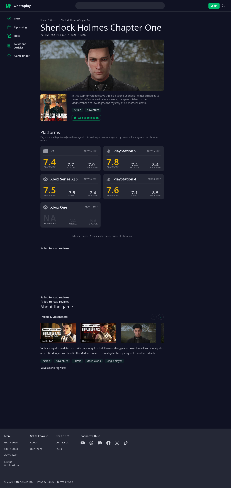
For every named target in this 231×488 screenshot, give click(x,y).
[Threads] (91, 443)
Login (214, 5)
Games (53, 20)
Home (43, 20)
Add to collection (86, 117)
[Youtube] (83, 443)
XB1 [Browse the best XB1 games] (64, 35)
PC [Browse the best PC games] (41, 35)
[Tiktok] (125, 443)
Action (77, 110)
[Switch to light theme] (223, 6)
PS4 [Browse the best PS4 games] (58, 35)
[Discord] (100, 443)
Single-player (114, 361)
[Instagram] (117, 443)
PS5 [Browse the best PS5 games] (47, 35)
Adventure (93, 110)
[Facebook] (108, 443)
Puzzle (77, 361)
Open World (94, 361)
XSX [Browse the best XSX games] (53, 35)
